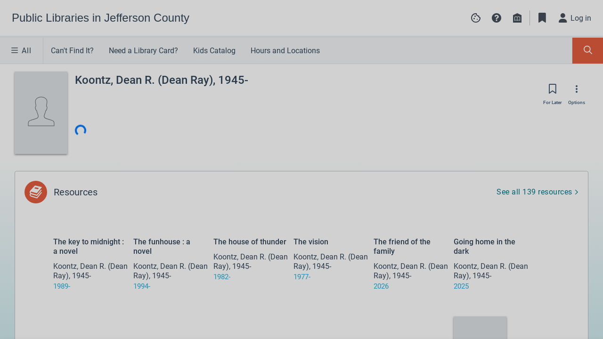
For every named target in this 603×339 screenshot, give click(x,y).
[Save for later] (552, 91)
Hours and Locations (285, 50)
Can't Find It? (72, 50)
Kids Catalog (214, 50)
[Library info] (517, 17)
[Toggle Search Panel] (587, 51)
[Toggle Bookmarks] (542, 17)
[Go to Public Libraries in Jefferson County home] (100, 18)
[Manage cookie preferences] (475, 17)
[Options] (576, 91)
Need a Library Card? (143, 50)
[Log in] (575, 17)
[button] (496, 17)
